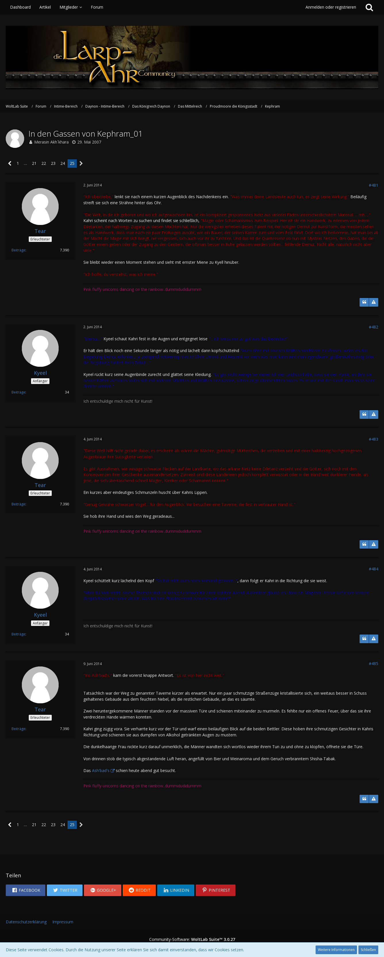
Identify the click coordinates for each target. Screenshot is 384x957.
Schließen (368, 949)
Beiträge (18, 250)
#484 (373, 569)
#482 (373, 327)
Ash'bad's (101, 770)
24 (62, 163)
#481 (373, 185)
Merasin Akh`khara (51, 142)
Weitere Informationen (336, 949)
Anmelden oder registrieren (331, 7)
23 (53, 163)
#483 (373, 439)
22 (43, 163)
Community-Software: (192, 939)
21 (34, 163)
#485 (373, 663)
